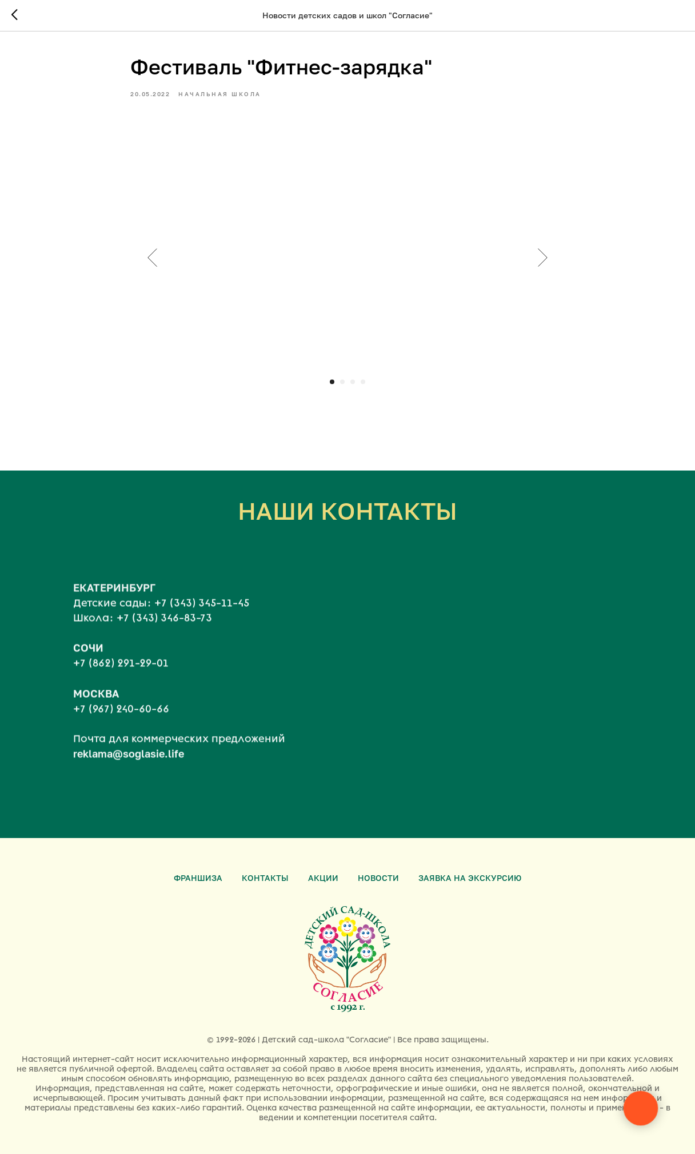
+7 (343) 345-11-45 (201, 611)
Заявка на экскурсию (469, 878)
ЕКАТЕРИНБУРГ (114, 596)
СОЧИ (88, 656)
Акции (323, 878)
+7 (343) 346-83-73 (164, 626)
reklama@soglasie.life (128, 762)
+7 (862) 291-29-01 (121, 672)
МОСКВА (96, 701)
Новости (378, 878)
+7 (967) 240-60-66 (121, 717)
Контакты (265, 878)
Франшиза (198, 878)
